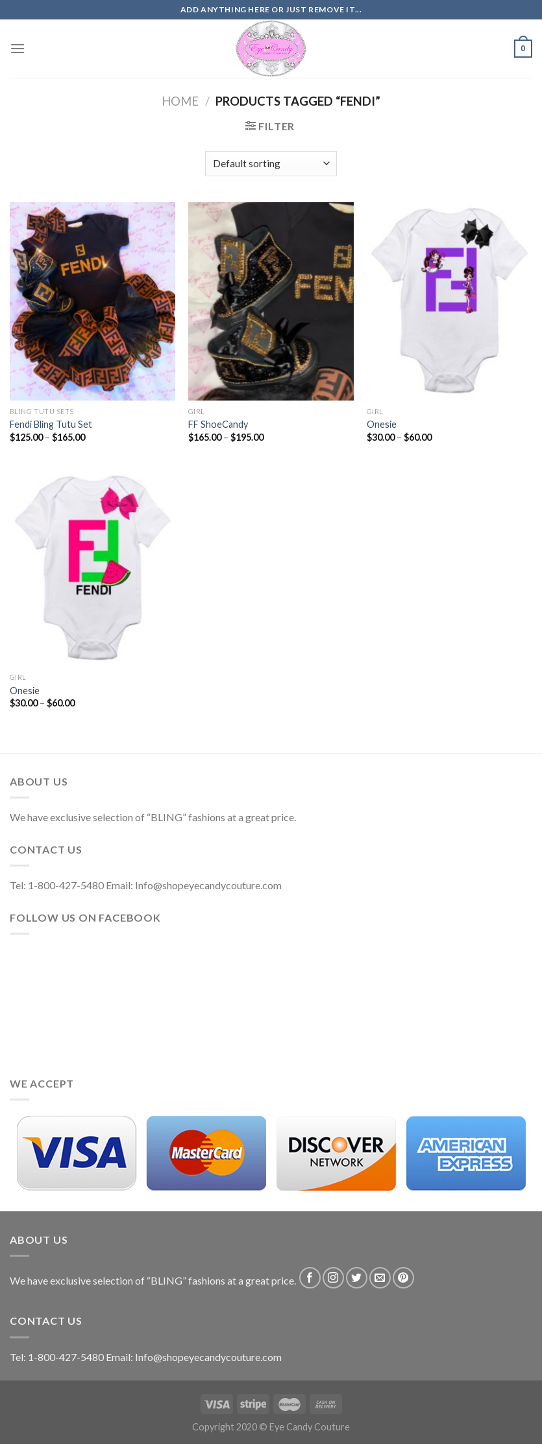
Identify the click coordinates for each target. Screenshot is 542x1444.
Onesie (382, 424)
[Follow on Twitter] (356, 1277)
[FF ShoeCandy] (271, 301)
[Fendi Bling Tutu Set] (92, 301)
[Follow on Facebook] (310, 1277)
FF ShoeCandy (218, 424)
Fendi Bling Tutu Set (51, 424)
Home (180, 101)
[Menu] (17, 48)
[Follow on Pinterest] (403, 1277)
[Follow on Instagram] (333, 1277)
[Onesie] (449, 301)
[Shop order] (271, 163)
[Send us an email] (380, 1277)
